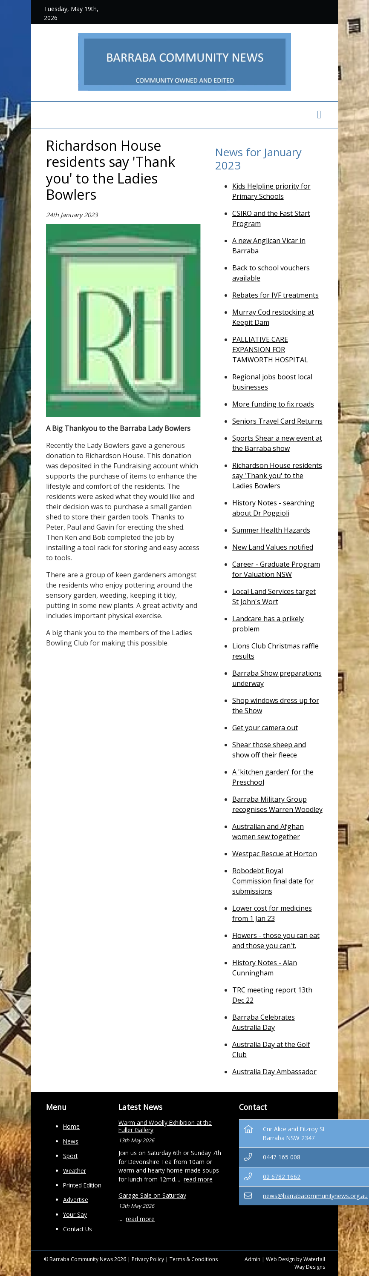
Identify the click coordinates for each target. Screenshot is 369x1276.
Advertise (75, 1200)
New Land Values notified (272, 547)
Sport (70, 1156)
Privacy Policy (148, 1259)
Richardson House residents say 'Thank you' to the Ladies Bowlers (277, 475)
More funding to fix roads (273, 404)
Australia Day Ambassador (274, 1071)
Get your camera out (265, 727)
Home (71, 1126)
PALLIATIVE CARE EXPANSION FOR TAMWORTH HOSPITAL (270, 349)
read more (198, 1179)
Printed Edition (82, 1185)
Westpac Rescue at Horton (274, 853)
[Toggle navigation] (319, 115)
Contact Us (77, 1229)
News (70, 1141)
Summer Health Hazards (271, 530)
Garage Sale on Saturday (152, 1195)
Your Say (75, 1214)
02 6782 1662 (281, 1177)
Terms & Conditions (194, 1259)
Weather (74, 1171)
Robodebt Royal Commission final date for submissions (273, 881)
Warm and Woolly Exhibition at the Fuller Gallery (165, 1125)
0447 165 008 (281, 1157)
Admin (252, 1259)
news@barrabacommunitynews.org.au (315, 1196)
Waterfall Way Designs (309, 1263)
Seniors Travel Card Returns (277, 421)
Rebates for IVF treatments (275, 295)
